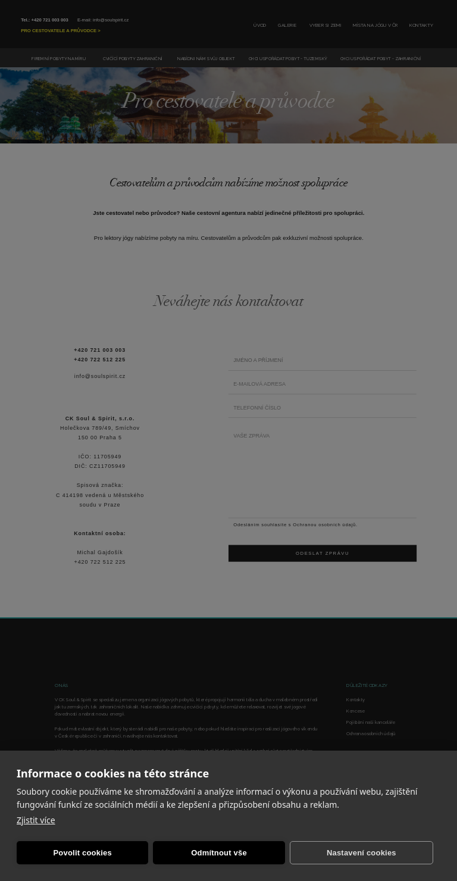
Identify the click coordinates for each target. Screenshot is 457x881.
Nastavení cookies (361, 852)
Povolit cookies (82, 852)
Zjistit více (36, 820)
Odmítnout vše (219, 852)
